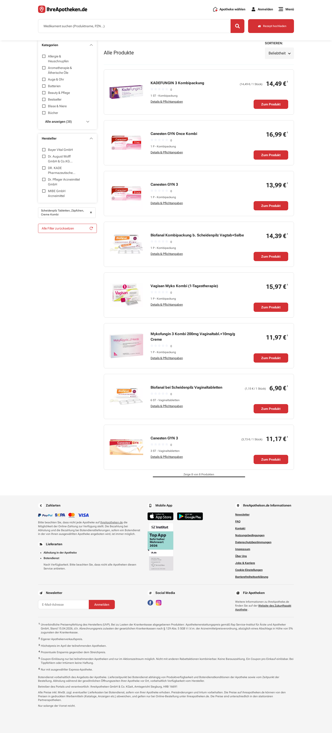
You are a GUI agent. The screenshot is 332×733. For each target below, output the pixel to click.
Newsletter (242, 514)
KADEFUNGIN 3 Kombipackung (177, 83)
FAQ (237, 521)
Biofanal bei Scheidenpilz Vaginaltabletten (186, 387)
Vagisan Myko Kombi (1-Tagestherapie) (184, 286)
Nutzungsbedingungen (249, 535)
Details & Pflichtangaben (167, 101)
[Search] (237, 26)
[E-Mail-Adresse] (63, 604)
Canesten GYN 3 (164, 184)
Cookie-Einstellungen (249, 570)
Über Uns (241, 556)
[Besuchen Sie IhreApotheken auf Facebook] (150, 602)
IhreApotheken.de (111, 522)
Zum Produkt (271, 104)
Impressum (242, 549)
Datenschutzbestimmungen (253, 542)
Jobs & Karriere (245, 563)
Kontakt (240, 528)
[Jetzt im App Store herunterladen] (160, 516)
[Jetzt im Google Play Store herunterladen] (190, 516)
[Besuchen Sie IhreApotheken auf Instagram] (158, 602)
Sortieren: (274, 43)
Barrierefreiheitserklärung (251, 576)
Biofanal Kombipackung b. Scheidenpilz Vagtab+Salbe (197, 235)
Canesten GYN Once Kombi (174, 133)
